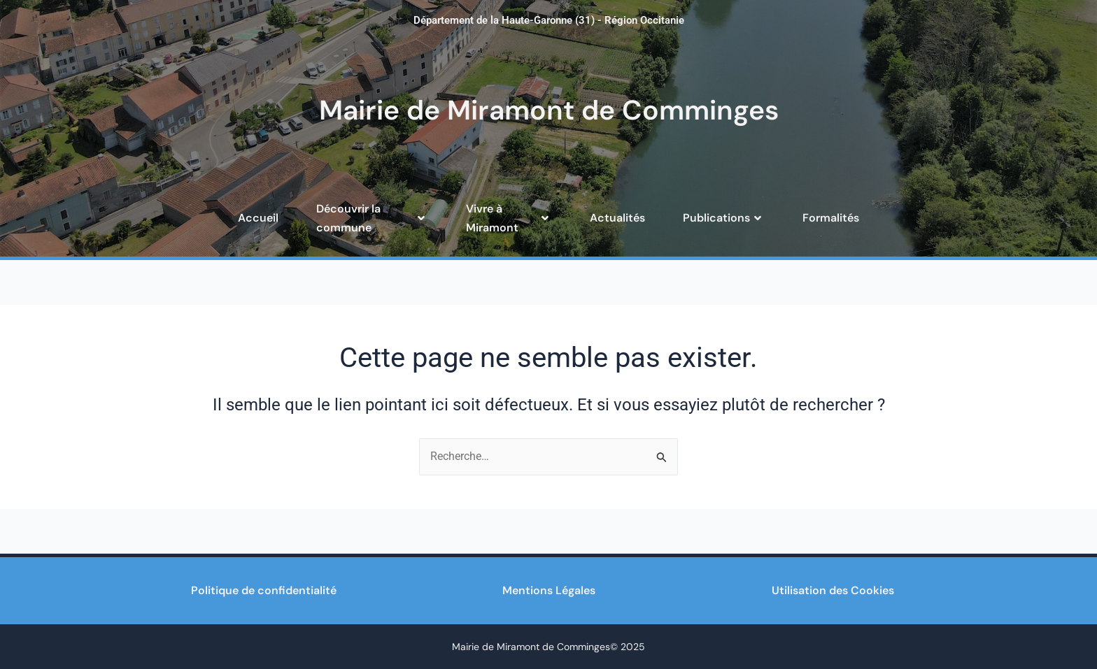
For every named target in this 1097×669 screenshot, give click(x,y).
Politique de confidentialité (264, 590)
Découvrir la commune (372, 217)
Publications (724, 218)
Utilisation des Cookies (833, 590)
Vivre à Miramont (509, 217)
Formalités (830, 217)
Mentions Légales (548, 590)
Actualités (617, 217)
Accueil (258, 217)
